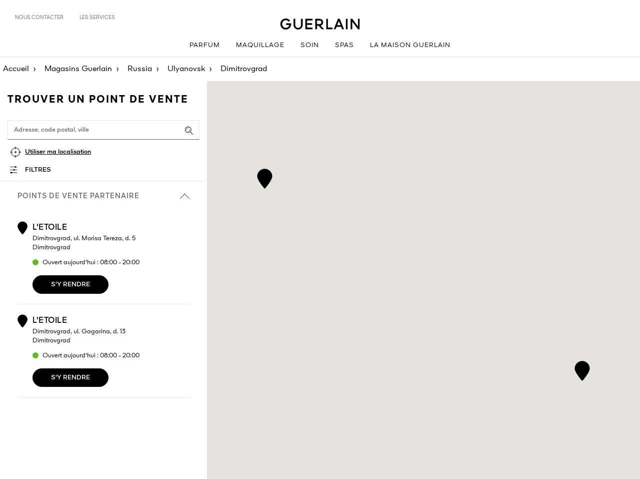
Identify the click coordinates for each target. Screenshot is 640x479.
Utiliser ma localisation (58, 152)
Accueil (16, 69)
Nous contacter (39, 17)
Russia (140, 69)
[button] (265, 177)
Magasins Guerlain (78, 69)
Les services (97, 17)
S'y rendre (70, 284)
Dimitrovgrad (243, 69)
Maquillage (260, 45)
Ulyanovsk (186, 69)
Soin (309, 45)
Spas (344, 45)
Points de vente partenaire (104, 196)
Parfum (205, 45)
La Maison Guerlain (410, 45)
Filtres (38, 170)
